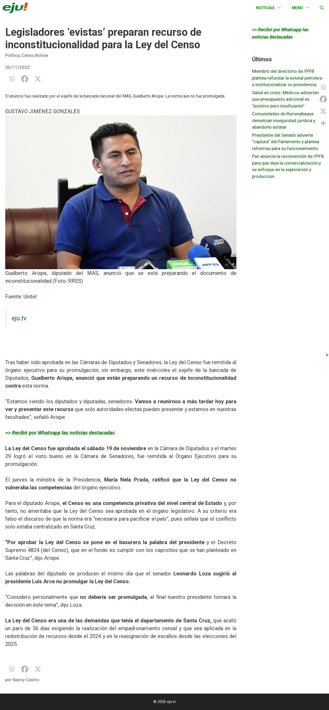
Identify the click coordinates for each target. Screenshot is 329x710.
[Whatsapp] (12, 78)
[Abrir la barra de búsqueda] (322, 8)
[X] (38, 78)
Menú (303, 8)
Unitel (30, 296)
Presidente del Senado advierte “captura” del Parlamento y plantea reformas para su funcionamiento (285, 142)
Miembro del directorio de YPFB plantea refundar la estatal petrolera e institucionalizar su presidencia (287, 78)
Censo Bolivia (35, 55)
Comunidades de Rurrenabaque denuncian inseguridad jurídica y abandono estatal (283, 120)
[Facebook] (25, 78)
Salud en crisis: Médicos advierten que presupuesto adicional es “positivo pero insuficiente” (285, 99)
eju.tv (19, 318)
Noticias (271, 8)
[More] (323, 123)
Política (12, 55)
